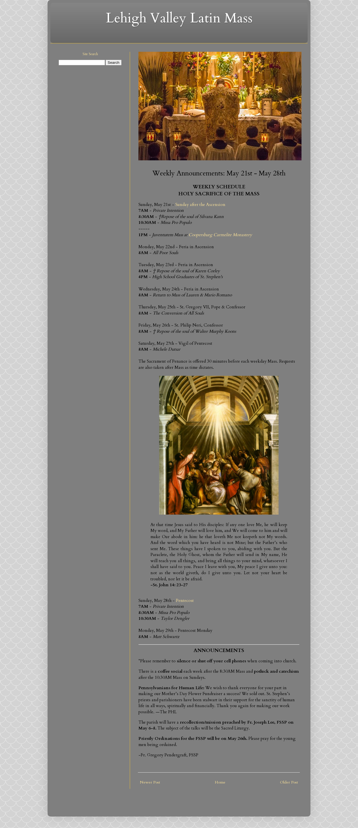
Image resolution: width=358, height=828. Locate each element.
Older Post (289, 782)
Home (220, 782)
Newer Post (150, 782)
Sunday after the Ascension (200, 205)
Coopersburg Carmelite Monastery (220, 235)
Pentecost (185, 601)
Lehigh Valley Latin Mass (179, 18)
